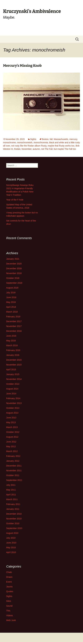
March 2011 (12, 499)
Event (9, 582)
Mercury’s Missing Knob (22, 65)
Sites (8, 601)
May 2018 (11, 302)
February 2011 (13, 504)
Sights (33, 139)
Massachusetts (61, 139)
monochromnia (41, 142)
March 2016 (12, 345)
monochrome (9, 142)
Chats (9, 572)
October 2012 (12, 432)
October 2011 (12, 475)
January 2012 (12, 461)
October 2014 (12, 384)
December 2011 (14, 465)
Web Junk (11, 620)
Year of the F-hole (14, 199)
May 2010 (11, 547)
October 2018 (12, 278)
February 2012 (13, 456)
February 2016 (13, 350)
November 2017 (14, 326)
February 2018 (13, 316)
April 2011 (11, 494)
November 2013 (14, 403)
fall (51, 139)
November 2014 (14, 379)
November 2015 (14, 364)
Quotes (9, 591)
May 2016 (11, 340)
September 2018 (14, 283)
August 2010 (12, 533)
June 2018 (11, 297)
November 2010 (14, 518)
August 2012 (12, 437)
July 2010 (10, 538)
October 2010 (12, 523)
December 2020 (14, 263)
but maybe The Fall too (65, 149)
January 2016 (12, 355)
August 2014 (12, 388)
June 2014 (11, 393)
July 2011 (10, 485)
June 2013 (11, 417)
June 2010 (11, 542)
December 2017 (14, 321)
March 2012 (12, 451)
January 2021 (12, 259)
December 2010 (14, 514)
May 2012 (11, 446)
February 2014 (13, 398)
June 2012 (11, 441)
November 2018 (14, 273)
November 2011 (14, 470)
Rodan (17, 149)
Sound (9, 606)
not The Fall (47, 149)
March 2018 (12, 312)
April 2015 (11, 369)
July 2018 (10, 292)
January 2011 (12, 509)
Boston (45, 139)
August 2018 (12, 287)
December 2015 (14, 360)
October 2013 (12, 408)
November (27, 149)
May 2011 (11, 490)
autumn (36, 149)
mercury (73, 139)
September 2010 (14, 528)
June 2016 (11, 336)
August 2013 (12, 413)
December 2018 (14, 268)
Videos (9, 615)
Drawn (9, 577)
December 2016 (14, 331)
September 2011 (14, 480)
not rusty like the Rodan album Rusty (28, 145)
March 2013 (12, 427)
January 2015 (12, 374)
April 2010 (11, 552)
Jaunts (9, 586)
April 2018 (11, 307)
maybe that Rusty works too (61, 145)
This (8, 610)
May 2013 (11, 422)
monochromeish (24, 142)
